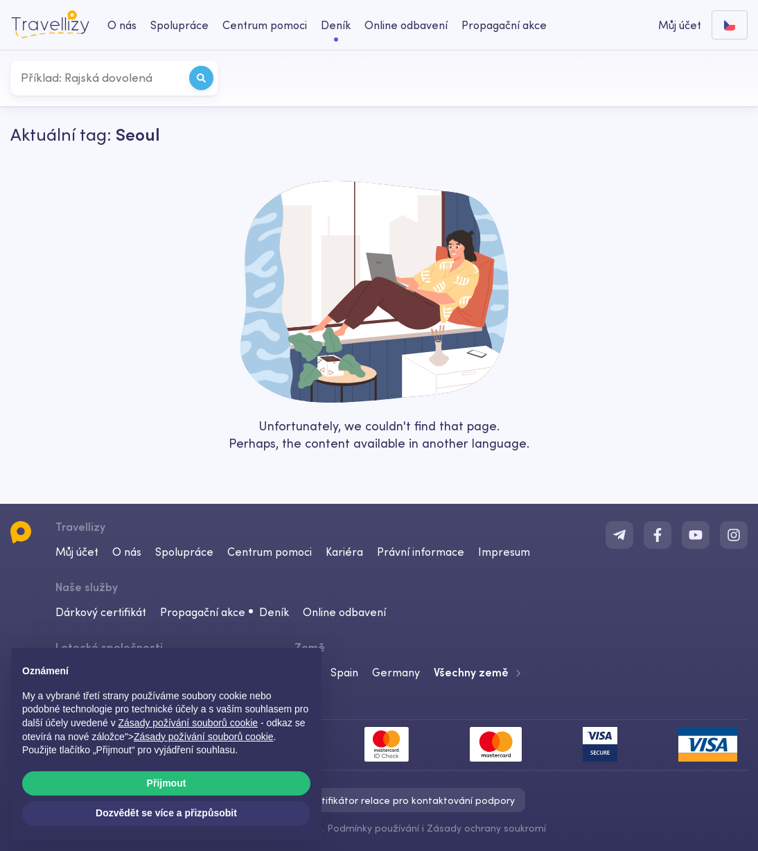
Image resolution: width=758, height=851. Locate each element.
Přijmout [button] (166, 783)
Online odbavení (344, 611)
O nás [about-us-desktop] (121, 24)
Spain (344, 672)
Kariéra (344, 551)
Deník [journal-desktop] (336, 24)
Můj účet (76, 551)
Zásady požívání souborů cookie (204, 736)
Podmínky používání (373, 828)
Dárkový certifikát (100, 611)
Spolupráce (184, 551)
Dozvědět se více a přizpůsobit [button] (166, 812)
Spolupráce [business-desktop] (179, 24)
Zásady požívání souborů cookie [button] (188, 722)
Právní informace (420, 551)
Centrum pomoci (269, 551)
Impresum (504, 551)
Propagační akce (504, 24)
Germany (396, 672)
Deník (274, 611)
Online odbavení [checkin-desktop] (406, 24)
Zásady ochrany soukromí (486, 828)
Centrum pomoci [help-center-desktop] (264, 24)
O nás (126, 551)
